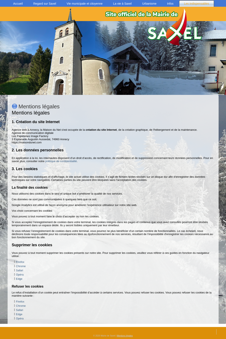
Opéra (20, 274)
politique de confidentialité (61, 161)
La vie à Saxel (122, 3)
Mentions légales (125, 336)
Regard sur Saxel (44, 3)
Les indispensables (196, 3)
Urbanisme (149, 3)
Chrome (21, 266)
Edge (19, 278)
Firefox (20, 262)
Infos (170, 3)
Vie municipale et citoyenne (85, 3)
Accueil (18, 3)
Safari (19, 270)
